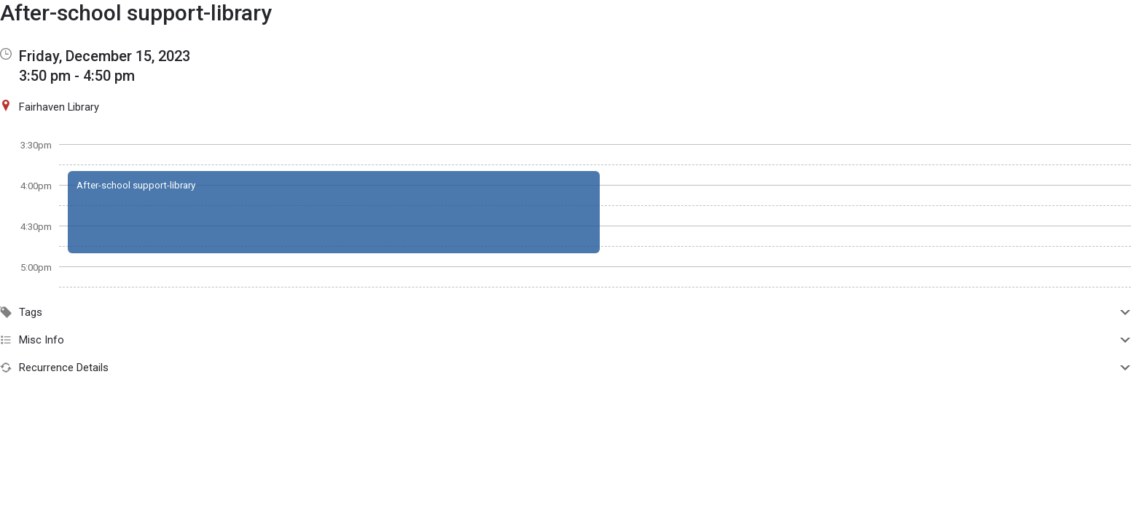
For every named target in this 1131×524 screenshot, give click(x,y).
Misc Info (565, 339)
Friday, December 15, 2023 (104, 56)
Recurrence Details (565, 367)
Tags (565, 312)
